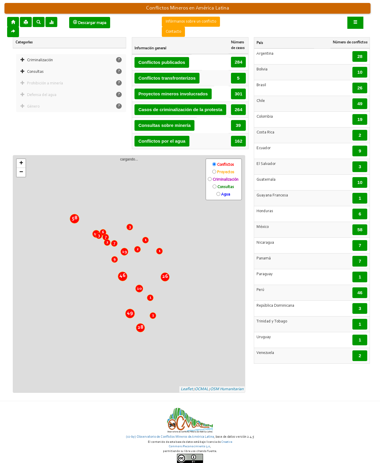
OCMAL (201, 389)
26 (165, 276)
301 (239, 93)
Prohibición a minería (45, 83)
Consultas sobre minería (164, 125)
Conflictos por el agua (161, 141)
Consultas (35, 72)
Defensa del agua (41, 95)
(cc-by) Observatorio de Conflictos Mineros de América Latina (170, 437)
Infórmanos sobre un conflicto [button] (191, 22)
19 (124, 251)
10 (139, 288)
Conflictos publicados (161, 62)
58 (74, 218)
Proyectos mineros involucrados (173, 93)
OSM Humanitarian (226, 389)
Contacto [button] (173, 32)
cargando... (131, 274)
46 (123, 275)
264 (239, 109)
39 (238, 125)
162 (239, 141)
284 (239, 61)
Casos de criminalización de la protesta (180, 109)
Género (33, 107)
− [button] (21, 172)
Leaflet (187, 389)
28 (140, 327)
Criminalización (40, 60)
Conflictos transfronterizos (167, 78)
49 (130, 313)
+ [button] (21, 163)
